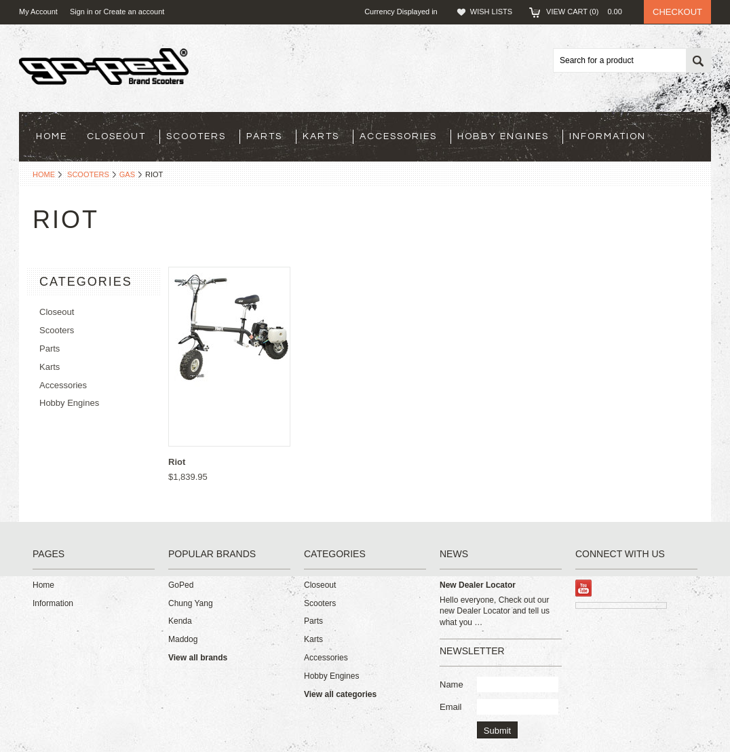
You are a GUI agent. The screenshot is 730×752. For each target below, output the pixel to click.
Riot (176, 462)
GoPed (180, 585)
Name (451, 684)
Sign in (81, 11)
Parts (264, 136)
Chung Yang (190, 603)
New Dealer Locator (478, 585)
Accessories (398, 136)
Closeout (116, 136)
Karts (321, 136)
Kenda (180, 621)
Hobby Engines (503, 136)
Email (451, 707)
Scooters (196, 136)
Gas (127, 174)
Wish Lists (491, 11)
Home (44, 174)
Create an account (133, 11)
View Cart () (588, 11)
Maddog (182, 639)
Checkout (677, 12)
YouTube (583, 588)
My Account (38, 11)
